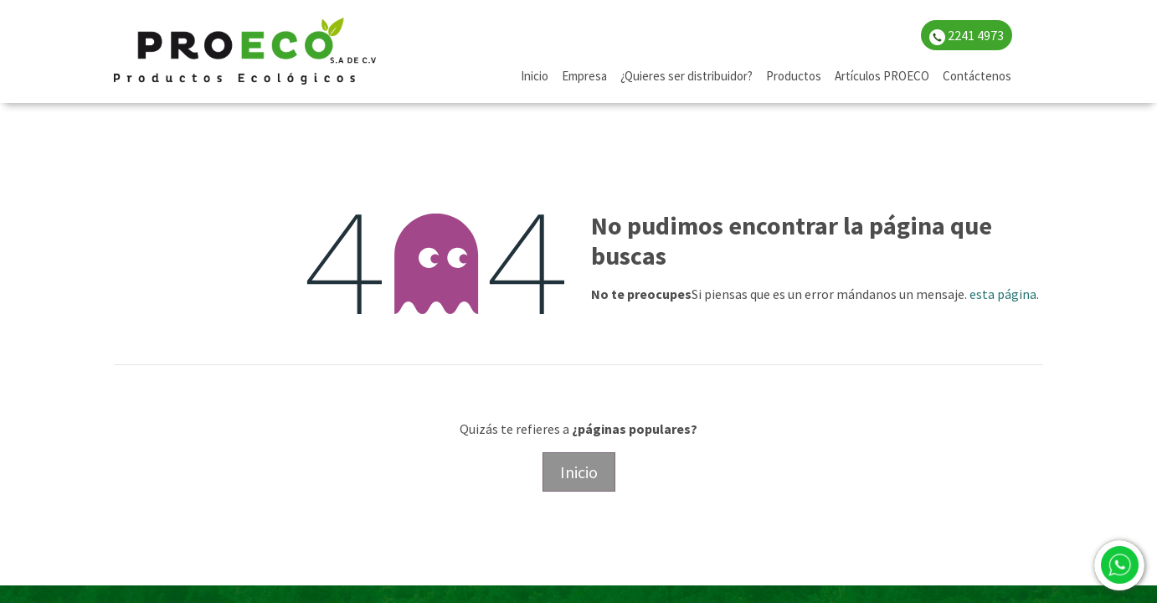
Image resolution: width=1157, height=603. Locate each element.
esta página (1002, 294)
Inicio (579, 471)
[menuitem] (534, 76)
